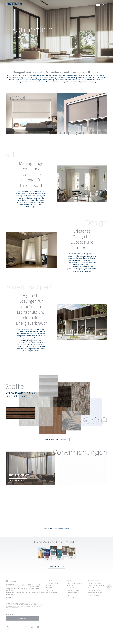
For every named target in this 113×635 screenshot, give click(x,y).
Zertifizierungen (72, 593)
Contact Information (94, 588)
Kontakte (70, 585)
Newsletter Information (95, 593)
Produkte (49, 590)
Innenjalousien (51, 581)
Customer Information (95, 581)
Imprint (28, 592)
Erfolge (49, 588)
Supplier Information (94, 583)
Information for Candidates (96, 585)
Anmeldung (22, 618)
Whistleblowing (10, 594)
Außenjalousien (52, 583)
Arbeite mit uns (72, 588)
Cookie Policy (20, 592)
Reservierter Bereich (73, 590)
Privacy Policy (10, 592)
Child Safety (70, 597)
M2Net (69, 595)
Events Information (94, 595)
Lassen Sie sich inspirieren (75, 583)
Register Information (94, 590)
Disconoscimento (37, 592)
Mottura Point (51, 593)
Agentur (69, 581)
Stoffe (48, 585)
